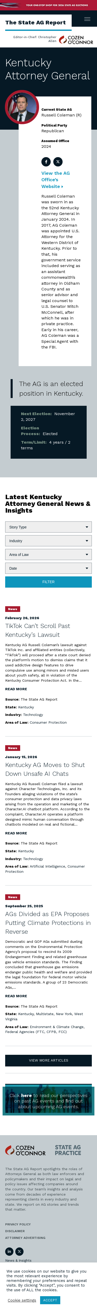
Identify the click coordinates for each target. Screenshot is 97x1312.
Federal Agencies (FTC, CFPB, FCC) (36, 1032)
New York (64, 1014)
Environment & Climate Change (57, 1027)
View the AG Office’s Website (55, 179)
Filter (48, 582)
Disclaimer (15, 1231)
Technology (33, 715)
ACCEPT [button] (50, 1300)
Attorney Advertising (25, 1238)
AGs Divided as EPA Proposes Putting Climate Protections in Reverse (48, 922)
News (12, 609)
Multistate (45, 1014)
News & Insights (18, 1260)
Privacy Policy (18, 1224)
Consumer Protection (48, 722)
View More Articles (48, 1060)
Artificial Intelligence (47, 866)
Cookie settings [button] (22, 1300)
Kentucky (26, 707)
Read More (16, 689)
